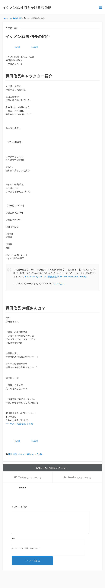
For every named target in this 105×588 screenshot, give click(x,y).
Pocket (34, 47)
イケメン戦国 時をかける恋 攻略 (27, 7)
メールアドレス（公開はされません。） (26, 553)
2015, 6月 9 (58, 283)
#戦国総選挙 (53, 276)
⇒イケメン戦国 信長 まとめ (19, 424)
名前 (13, 543)
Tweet (17, 47)
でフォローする (30, 477)
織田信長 (12, 454)
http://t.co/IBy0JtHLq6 (35, 276)
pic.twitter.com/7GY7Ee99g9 (73, 276)
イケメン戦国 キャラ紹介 (30, 454)
